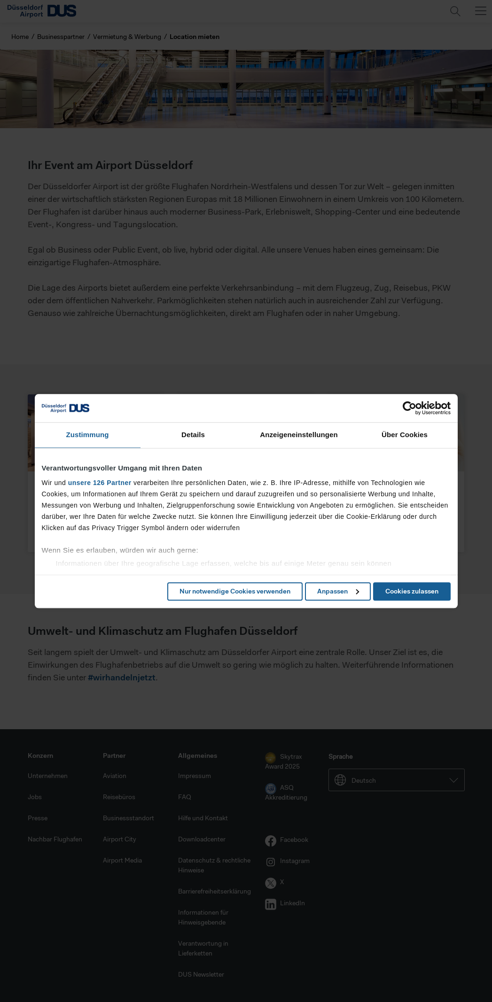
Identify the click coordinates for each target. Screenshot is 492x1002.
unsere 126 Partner (100, 482)
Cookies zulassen (411, 591)
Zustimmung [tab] (87, 435)
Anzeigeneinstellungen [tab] (298, 435)
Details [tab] (193, 435)
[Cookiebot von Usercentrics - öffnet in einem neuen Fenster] (409, 408)
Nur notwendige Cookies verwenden (235, 591)
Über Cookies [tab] (405, 435)
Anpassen (338, 591)
